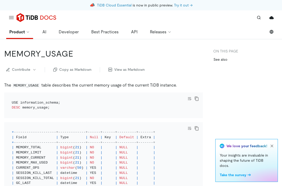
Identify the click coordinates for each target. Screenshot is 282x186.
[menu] (11, 17)
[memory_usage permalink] (77, 54)
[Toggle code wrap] (189, 98)
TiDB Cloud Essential (114, 5)
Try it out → (183, 5)
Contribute (21, 69)
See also (220, 59)
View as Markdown (126, 69)
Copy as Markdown (72, 69)
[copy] (196, 98)
